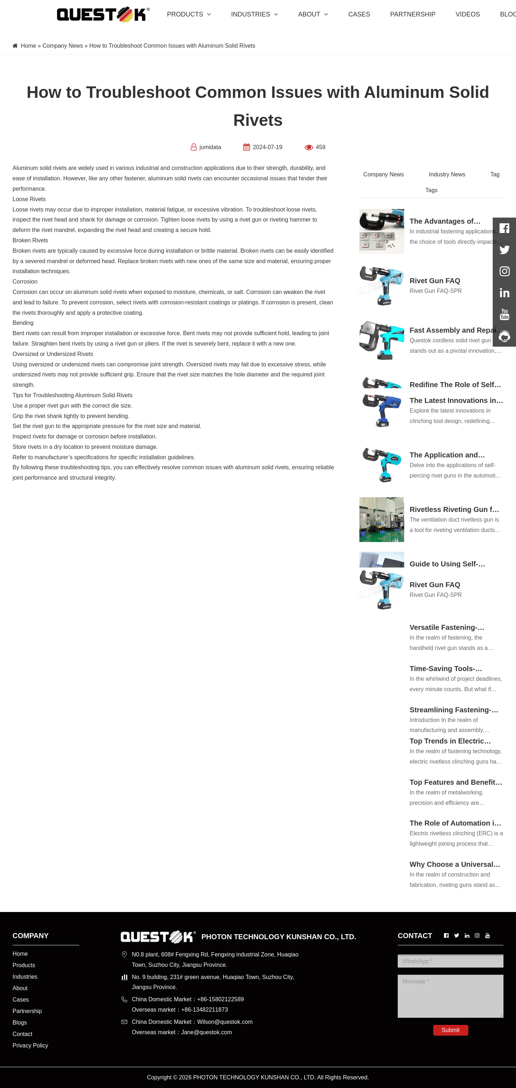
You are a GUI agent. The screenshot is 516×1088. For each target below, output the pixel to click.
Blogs (20, 1023)
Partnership (27, 1011)
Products (24, 965)
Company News (62, 46)
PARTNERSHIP (412, 14)
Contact (22, 1034)
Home (28, 46)
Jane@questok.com (206, 1032)
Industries (25, 977)
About (20, 988)
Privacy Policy (30, 1045)
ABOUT (313, 14)
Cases (21, 1000)
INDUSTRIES (254, 14)
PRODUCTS (189, 14)
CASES (359, 14)
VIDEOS (467, 14)
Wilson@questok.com (225, 1022)
